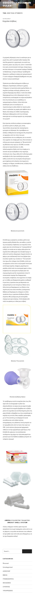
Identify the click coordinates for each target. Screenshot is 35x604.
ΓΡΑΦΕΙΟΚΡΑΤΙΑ (8, 579)
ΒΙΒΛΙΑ (5, 575)
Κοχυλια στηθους (10, 21)
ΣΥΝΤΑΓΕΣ (6, 587)
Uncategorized (8, 567)
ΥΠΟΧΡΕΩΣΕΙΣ (8, 590)
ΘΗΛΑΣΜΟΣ (7, 583)
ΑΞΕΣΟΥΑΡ (6, 571)
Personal (6, 563)
